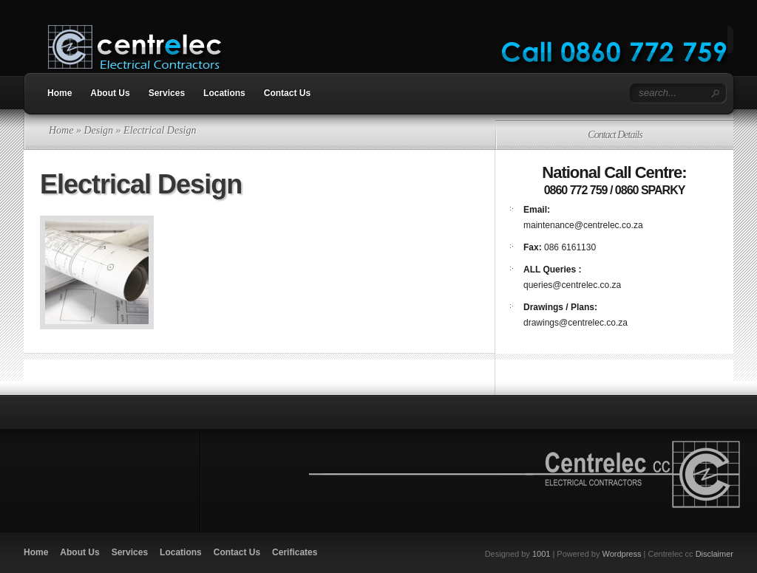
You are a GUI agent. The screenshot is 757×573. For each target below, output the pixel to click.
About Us (109, 93)
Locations (224, 93)
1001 (541, 553)
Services (167, 93)
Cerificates (294, 552)
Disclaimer (714, 553)
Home (59, 93)
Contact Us (287, 93)
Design (98, 130)
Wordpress (622, 553)
